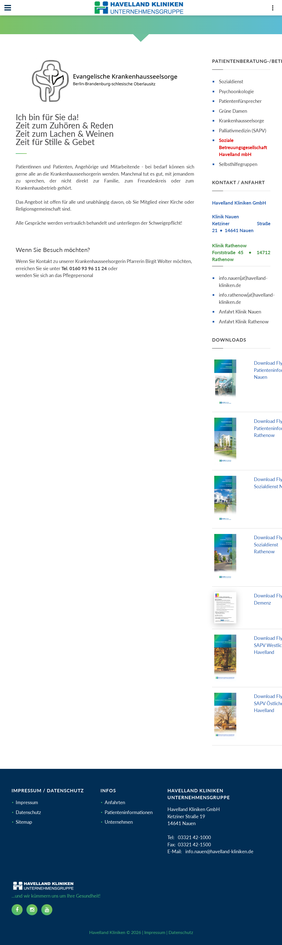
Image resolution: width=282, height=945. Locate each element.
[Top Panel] (272, 9)
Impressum (27, 802)
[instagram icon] (31, 909)
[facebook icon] (17, 909)
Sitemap (24, 822)
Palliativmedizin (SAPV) (242, 130)
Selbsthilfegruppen (238, 164)
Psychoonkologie (236, 91)
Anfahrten (115, 802)
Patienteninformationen (129, 812)
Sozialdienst (231, 81)
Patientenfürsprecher (240, 101)
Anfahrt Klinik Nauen (240, 312)
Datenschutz (28, 812)
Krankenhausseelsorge (241, 121)
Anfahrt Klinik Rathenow (244, 321)
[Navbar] (7, 7)
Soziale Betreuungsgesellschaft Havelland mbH (243, 147)
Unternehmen (119, 822)
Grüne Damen (233, 111)
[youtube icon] (46, 909)
